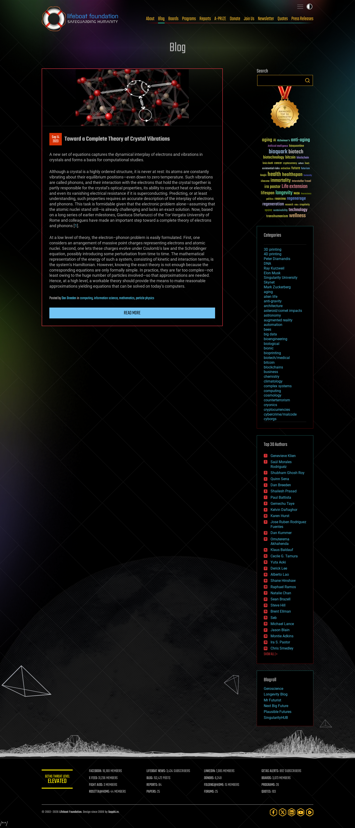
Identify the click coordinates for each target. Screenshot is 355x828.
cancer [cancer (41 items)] (278, 163)
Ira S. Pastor (280, 642)
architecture (273, 306)
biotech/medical (277, 358)
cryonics (270, 405)
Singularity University (280, 277)
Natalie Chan (281, 593)
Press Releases (302, 19)
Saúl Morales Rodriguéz (281, 464)
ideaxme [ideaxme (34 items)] (265, 181)
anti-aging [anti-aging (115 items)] (300, 140)
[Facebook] (273, 812)
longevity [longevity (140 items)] (284, 193)
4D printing (272, 254)
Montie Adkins (282, 636)
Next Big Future (276, 706)
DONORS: (209, 778)
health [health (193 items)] (274, 174)
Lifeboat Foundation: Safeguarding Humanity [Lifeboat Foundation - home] (80, 18)
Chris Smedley (282, 648)
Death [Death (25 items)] (307, 163)
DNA (267, 263)
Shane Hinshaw (283, 580)
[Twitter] (282, 812)
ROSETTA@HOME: (100, 792)
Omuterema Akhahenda (280, 541)
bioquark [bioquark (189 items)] (278, 152)
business (271, 372)
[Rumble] (309, 812)
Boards (173, 19)
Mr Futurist (272, 700)
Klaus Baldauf (282, 550)
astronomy (272, 315)
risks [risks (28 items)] (296, 204)
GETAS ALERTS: (270, 771)
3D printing (272, 249)
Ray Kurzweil (274, 268)
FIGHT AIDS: (97, 785)
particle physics (145, 298)
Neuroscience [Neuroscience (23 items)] (306, 194)
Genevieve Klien (283, 456)
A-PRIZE (220, 19)
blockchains (273, 367)
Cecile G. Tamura (284, 556)
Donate (235, 19)
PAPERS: (152, 792)
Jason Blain (280, 630)
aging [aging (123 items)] (267, 140)
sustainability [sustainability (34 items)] (280, 210)
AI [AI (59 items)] (274, 140)
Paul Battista (281, 497)
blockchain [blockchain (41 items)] (303, 158)
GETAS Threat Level (57, 780)
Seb (274, 618)
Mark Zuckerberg (277, 287)
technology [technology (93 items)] (298, 210)
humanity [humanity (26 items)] (308, 175)
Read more (132, 313)
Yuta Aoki (278, 562)
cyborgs (270, 419)
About (150, 19)
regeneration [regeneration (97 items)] (273, 204)
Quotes (283, 19)
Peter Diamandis (277, 259)
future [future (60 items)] (295, 168)
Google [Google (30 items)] (263, 175)
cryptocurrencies (277, 409)
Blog (161, 19)
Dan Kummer (281, 533)
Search (307, 80)
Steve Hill (278, 605)
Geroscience (273, 688)
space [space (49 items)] (268, 210)
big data (270, 334)
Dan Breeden (69, 298)
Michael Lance (282, 624)
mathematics (126, 298)
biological (271, 344)
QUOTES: (266, 792)
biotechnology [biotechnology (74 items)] (273, 157)
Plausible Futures (277, 712)
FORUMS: (209, 792)
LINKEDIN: (210, 771)
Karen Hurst (280, 516)
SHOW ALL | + (271, 654)
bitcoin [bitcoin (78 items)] (290, 157)
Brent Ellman (281, 611)
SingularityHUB (276, 717)
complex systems (278, 386)
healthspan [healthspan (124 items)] (292, 175)
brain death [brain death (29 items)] (268, 163)
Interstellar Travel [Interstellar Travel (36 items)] (301, 181)
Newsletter (266, 19)
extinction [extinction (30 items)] (285, 168)
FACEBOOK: (96, 771)
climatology (273, 381)
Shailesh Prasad (284, 491)
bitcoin (269, 362)
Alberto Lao (280, 574)
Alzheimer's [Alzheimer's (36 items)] (283, 140)
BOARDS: (267, 778)
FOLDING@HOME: (214, 785)
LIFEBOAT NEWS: (156, 771)
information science (106, 298)
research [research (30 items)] (289, 204)
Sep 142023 (55, 139)
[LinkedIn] (291, 812)
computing (86, 298)
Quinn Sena (280, 479)
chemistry (271, 376)
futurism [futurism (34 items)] (305, 168)
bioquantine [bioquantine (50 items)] (296, 146)
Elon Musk (272, 273)
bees (267, 329)
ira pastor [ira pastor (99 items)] (272, 186)
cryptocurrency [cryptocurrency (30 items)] (290, 163)
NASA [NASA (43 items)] (297, 193)
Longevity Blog (276, 694)
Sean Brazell (280, 599)
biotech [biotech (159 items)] (295, 152)
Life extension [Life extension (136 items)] (294, 187)
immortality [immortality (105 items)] (281, 180)
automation (273, 325)
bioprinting (272, 353)
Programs (189, 19)
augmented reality (278, 320)
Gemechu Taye (282, 503)
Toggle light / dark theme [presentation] (309, 7)
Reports (205, 19)
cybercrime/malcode (280, 414)
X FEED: (94, 778)
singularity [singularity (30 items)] (305, 204)
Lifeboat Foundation (70, 812)
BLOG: (150, 778)
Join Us (249, 19)
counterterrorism (277, 400)
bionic (268, 348)
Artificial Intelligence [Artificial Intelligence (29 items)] (278, 146)
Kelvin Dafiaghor (284, 510)
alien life (270, 296)
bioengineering (275, 339)
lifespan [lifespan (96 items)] (267, 193)
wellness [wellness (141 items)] (297, 216)
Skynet (269, 282)
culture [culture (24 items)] (301, 163)
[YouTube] (300, 812)
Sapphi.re (113, 812)
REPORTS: (152, 785)
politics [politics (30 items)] (269, 199)
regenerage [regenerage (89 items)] (296, 198)
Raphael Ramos (283, 587)
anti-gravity (273, 301)
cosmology (272, 395)
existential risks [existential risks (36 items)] (271, 168)
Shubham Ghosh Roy (288, 473)
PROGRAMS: (269, 785)
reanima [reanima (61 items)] (280, 199)
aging (268, 292)
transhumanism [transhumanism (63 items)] (277, 216)
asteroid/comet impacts (283, 310)
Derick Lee (279, 568)
